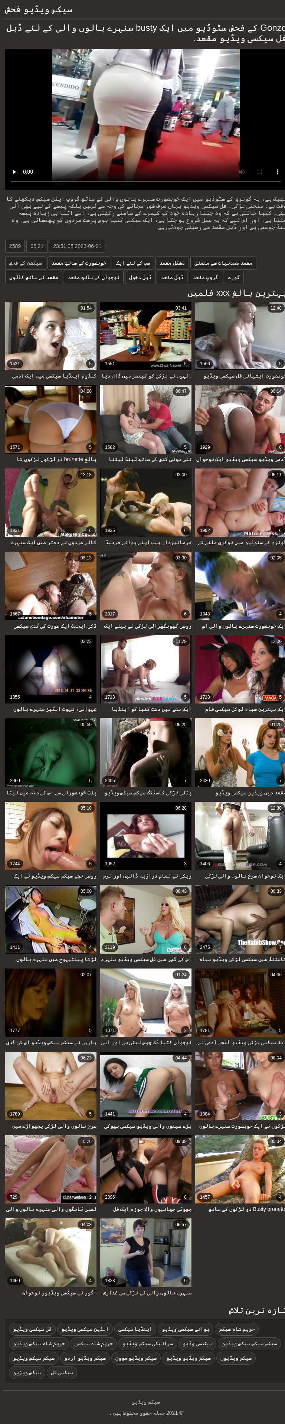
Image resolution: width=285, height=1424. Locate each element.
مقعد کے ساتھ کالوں (30, 277)
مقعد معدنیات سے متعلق (220, 263)
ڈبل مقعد (169, 277)
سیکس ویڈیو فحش (35, 9)
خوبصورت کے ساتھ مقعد (75, 263)
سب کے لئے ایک (129, 263)
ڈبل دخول (137, 277)
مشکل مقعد (168, 263)
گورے (230, 277)
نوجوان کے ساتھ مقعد (91, 277)
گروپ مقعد (202, 277)
